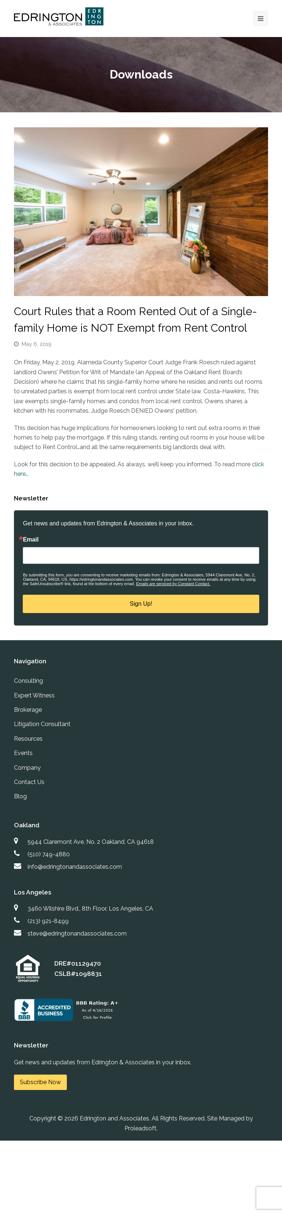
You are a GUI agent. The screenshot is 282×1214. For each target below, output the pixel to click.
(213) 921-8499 (48, 921)
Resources (28, 738)
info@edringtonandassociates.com (75, 866)
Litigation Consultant (42, 724)
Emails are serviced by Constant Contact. (173, 584)
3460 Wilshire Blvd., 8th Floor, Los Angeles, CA (90, 908)
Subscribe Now (40, 1082)
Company (27, 767)
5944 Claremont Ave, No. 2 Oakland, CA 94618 (91, 841)
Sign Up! (141, 604)
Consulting (28, 680)
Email (31, 540)
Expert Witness (34, 695)
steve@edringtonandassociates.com (77, 933)
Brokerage (28, 709)
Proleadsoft (140, 1128)
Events (23, 753)
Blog (20, 796)
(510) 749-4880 (49, 854)
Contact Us (29, 782)
